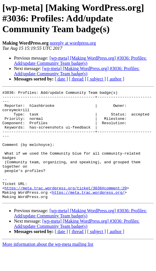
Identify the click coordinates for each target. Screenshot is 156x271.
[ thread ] (77, 78)
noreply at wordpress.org (73, 43)
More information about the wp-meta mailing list (47, 265)
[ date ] (61, 78)
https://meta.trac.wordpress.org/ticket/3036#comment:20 (66, 207)
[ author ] (115, 78)
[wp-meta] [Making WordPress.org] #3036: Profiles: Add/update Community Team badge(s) (80, 61)
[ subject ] (96, 78)
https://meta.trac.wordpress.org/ (88, 213)
